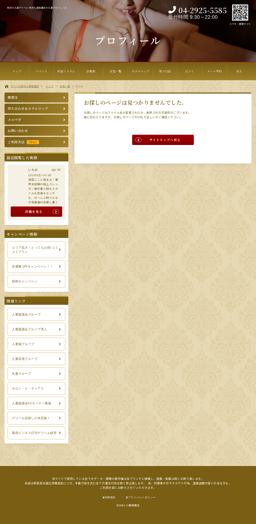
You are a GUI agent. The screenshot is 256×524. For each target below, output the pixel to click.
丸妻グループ (21, 373)
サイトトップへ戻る (165, 140)
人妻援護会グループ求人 (29, 329)
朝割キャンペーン (24, 281)
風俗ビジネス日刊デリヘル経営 (34, 433)
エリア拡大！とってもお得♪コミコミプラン (35, 249)
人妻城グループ (23, 344)
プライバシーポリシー (142, 497)
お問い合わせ (18, 130)
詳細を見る (34, 211)
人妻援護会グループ (26, 314)
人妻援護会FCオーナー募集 (31, 403)
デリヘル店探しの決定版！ (31, 418)
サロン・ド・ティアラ (28, 388)
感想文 (13, 97)
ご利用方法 (23, 142)
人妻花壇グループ (24, 359)
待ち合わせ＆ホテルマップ (28, 108)
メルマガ (14, 119)
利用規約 (110, 497)
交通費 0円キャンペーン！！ (32, 266)
